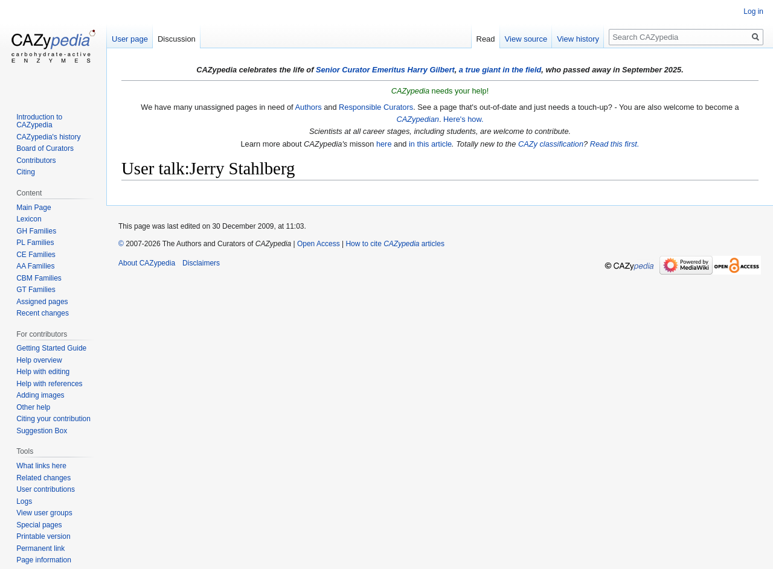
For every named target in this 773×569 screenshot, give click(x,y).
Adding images (40, 395)
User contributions (45, 489)
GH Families (36, 231)
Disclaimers (201, 263)
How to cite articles (394, 244)
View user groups (44, 513)
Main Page (33, 207)
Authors (308, 107)
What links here (41, 466)
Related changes (43, 478)
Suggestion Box (41, 431)
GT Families (35, 289)
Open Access (318, 244)
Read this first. (615, 143)
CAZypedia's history (48, 137)
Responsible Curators (376, 107)
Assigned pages (42, 301)
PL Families (35, 242)
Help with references (49, 384)
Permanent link (40, 548)
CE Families (36, 254)
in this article (430, 143)
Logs (24, 501)
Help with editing (42, 371)
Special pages (39, 525)
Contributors (36, 160)
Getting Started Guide (51, 348)
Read (485, 38)
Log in (753, 11)
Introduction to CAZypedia (39, 121)
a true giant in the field (500, 69)
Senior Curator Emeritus (360, 69)
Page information (43, 560)
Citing (25, 172)
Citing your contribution (53, 419)
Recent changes (42, 313)
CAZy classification (550, 143)
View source (526, 38)
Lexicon (28, 219)
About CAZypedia (146, 263)
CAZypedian (417, 119)
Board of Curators (45, 148)
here (384, 143)
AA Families (35, 266)
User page (130, 38)
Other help (33, 407)
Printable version (43, 536)
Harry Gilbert (430, 69)
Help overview (39, 360)
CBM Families (39, 278)
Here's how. (463, 119)
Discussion (177, 38)
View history (578, 38)
